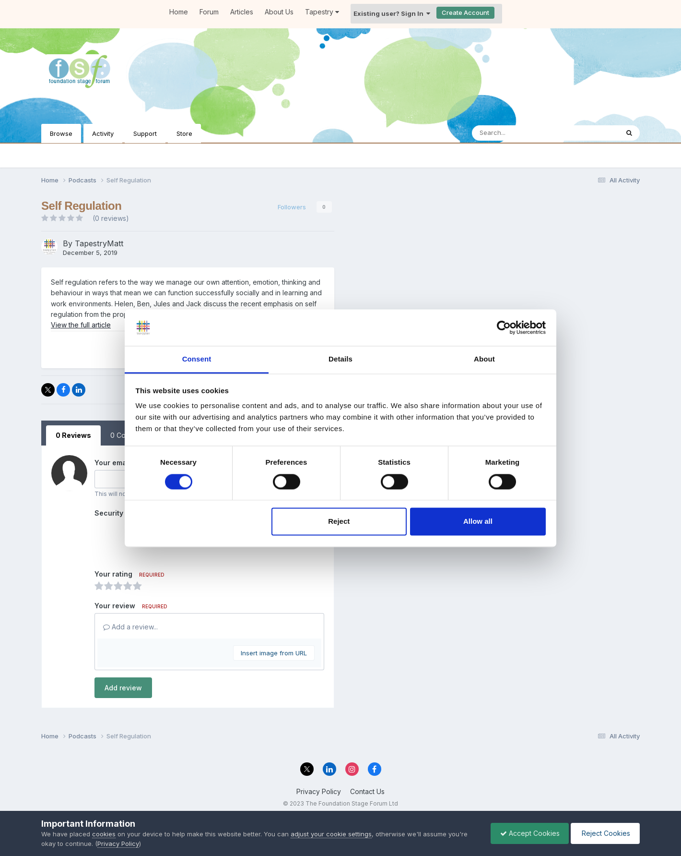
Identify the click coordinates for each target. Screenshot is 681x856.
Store (184, 133)
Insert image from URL (274, 653)
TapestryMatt (99, 243)
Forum (209, 12)
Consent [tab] (196, 359)
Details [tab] (340, 359)
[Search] (519, 133)
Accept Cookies (527, 833)
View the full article (81, 325)
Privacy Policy (318, 791)
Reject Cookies (604, 833)
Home (178, 12)
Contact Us (367, 791)
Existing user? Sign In (391, 13)
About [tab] (484, 359)
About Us (279, 12)
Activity (103, 133)
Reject (339, 522)
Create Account (465, 12)
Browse (61, 133)
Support (145, 133)
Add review (123, 688)
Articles (241, 12)
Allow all (478, 522)
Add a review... (130, 627)
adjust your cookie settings (331, 834)
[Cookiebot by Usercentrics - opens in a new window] (504, 327)
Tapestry (322, 12)
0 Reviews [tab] (73, 435)
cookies (104, 834)
